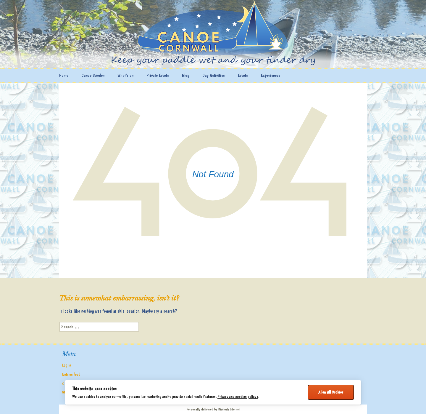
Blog (185, 75)
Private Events (157, 75)
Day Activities (213, 75)
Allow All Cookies (330, 392)
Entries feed (71, 374)
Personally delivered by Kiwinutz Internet (213, 409)
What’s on (125, 75)
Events (243, 75)
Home (63, 75)
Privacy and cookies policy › (237, 396)
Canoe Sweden (92, 75)
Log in (66, 365)
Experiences (270, 75)
